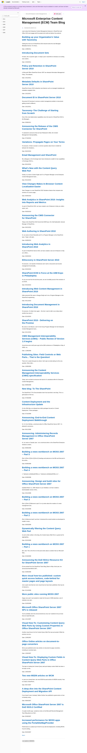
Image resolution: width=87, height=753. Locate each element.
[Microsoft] (3, 2)
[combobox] (10, 16)
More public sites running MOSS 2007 (40, 594)
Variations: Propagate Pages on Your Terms (43, 142)
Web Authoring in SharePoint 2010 (39, 231)
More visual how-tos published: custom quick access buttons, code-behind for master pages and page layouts (41, 578)
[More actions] (63, 14)
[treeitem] (10, 19)
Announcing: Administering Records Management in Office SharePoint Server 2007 (40, 436)
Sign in (83, 2)
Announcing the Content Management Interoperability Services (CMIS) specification (40, 373)
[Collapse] (18, 12)
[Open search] (80, 2)
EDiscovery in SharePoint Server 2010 (40, 260)
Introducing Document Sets (35, 53)
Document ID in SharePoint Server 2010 (41, 97)
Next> (23, 735)
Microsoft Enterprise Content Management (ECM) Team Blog (37, 13)
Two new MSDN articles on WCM (38, 675)
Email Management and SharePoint (39, 155)
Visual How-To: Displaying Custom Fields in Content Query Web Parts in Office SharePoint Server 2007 (43, 660)
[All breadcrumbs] (23, 14)
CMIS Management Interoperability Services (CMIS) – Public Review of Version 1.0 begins (43, 339)
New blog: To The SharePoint (36, 389)
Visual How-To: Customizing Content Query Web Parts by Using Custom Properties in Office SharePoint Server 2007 (43, 625)
